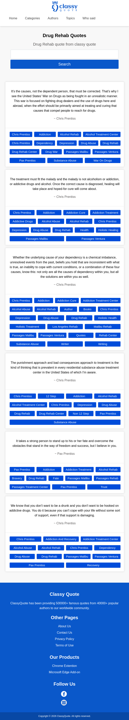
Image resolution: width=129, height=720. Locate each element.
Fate (56, 478)
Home (13, 18)
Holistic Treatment (27, 326)
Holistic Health (107, 318)
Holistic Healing (108, 230)
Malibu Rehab (103, 326)
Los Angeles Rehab (65, 326)
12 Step (51, 396)
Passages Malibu (77, 151)
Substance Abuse (65, 160)
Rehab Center (108, 335)
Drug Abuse (88, 143)
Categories (32, 18)
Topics (70, 18)
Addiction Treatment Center (100, 300)
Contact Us (64, 632)
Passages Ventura (106, 151)
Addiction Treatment (105, 212)
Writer (65, 344)
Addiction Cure (75, 212)
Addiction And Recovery (61, 539)
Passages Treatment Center (30, 487)
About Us (64, 626)
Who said (88, 18)
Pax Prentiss (27, 160)
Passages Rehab (107, 478)
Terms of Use (64, 645)
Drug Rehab (110, 143)
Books (87, 309)
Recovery (93, 565)
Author (68, 309)
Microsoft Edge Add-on (64, 672)
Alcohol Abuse (51, 221)
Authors (53, 18)
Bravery (17, 478)
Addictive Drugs (23, 221)
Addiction (45, 134)
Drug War (51, 151)
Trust (104, 487)
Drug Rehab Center (24, 151)
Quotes (81, 335)
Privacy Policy (64, 639)
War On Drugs (102, 160)
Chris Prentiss (21, 134)
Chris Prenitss (60, 404)
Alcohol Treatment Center (101, 134)
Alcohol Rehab (69, 134)
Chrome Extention (64, 665)
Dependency (44, 143)
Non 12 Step (81, 413)
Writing (102, 344)
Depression (66, 143)
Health (84, 230)
